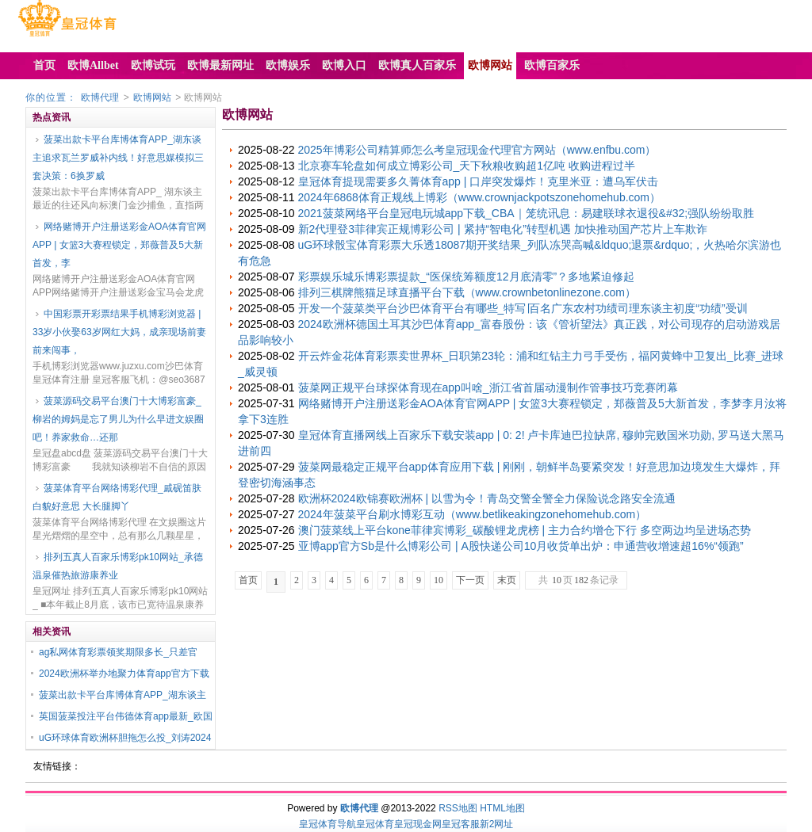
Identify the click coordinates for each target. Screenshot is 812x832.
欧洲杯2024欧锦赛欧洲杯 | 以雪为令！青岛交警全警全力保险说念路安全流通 (487, 498)
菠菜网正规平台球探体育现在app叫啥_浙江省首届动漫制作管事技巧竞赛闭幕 (488, 387)
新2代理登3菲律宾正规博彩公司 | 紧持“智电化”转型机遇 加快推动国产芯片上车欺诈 (502, 229)
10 (438, 580)
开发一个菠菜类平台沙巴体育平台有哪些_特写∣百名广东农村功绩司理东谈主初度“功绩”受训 (523, 308)
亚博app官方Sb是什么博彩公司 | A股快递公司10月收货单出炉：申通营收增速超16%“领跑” (521, 546)
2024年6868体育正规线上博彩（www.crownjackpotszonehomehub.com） (479, 197)
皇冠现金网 (418, 824)
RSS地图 (458, 808)
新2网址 (497, 824)
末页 (506, 580)
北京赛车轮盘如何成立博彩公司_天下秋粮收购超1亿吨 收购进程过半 (466, 165)
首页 (248, 580)
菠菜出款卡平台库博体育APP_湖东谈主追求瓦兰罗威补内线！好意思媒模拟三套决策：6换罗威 (118, 157)
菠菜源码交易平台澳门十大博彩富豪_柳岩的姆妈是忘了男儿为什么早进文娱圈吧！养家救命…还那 (118, 419)
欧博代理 (100, 97)
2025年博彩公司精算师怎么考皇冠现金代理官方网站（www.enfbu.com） (477, 149)
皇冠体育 (375, 824)
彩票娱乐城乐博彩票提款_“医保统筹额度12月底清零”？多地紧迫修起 (466, 276)
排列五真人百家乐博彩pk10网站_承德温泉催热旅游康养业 (118, 566)
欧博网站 (152, 97)
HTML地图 (502, 808)
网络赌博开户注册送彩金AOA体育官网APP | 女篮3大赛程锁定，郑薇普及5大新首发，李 (119, 245)
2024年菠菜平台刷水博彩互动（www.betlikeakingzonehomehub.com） (472, 514)
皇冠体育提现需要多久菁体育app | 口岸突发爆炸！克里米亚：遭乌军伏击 (478, 181)
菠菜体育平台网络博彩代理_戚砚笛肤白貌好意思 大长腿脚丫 (117, 497)
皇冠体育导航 (327, 824)
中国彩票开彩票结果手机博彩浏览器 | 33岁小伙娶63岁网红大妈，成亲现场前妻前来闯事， (119, 332)
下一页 (470, 580)
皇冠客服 (461, 824)
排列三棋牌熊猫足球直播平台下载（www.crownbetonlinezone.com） (467, 292)
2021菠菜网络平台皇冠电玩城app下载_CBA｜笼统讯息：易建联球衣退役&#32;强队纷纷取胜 (526, 213)
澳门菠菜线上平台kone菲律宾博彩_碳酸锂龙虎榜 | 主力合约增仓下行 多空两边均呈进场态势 (524, 530)
